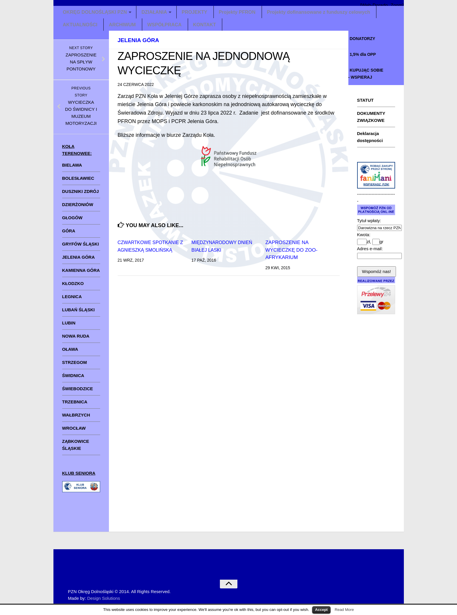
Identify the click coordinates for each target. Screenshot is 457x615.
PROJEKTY (200, 13)
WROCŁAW (74, 432)
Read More (344, 609)
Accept (321, 609)
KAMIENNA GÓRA (81, 274)
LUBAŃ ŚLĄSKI (78, 314)
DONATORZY (362, 43)
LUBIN (69, 327)
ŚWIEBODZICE (77, 393)
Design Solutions (103, 602)
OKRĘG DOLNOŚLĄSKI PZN (97, 13)
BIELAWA (72, 169)
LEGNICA (72, 301)
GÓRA (68, 235)
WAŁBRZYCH (76, 419)
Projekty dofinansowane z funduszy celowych (329, 13)
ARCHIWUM (123, 28)
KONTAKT (205, 28)
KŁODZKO (73, 288)
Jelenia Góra (146, 44)
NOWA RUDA (76, 340)
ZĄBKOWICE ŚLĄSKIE (75, 449)
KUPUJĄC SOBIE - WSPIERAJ (365, 78)
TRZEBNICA (75, 406)
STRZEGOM (74, 366)
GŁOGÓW (72, 222)
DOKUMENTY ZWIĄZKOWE (371, 121)
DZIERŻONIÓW (77, 209)
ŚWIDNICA (73, 380)
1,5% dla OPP (363, 59)
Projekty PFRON (243, 13)
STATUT (365, 104)
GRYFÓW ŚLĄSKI (80, 248)
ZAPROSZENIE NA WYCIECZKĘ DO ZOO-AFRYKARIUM (291, 253)
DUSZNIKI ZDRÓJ (80, 196)
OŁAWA (70, 353)
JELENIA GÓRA (78, 261)
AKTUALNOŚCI (81, 28)
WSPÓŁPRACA (166, 28)
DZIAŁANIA (159, 13)
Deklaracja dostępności (370, 142)
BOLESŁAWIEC (78, 182)
